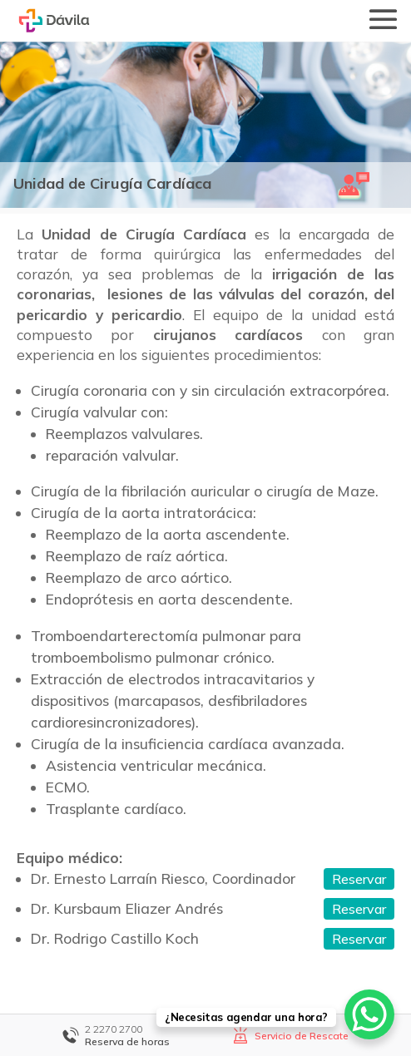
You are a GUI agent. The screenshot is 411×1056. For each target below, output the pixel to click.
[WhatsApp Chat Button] (369, 1014)
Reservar (359, 879)
